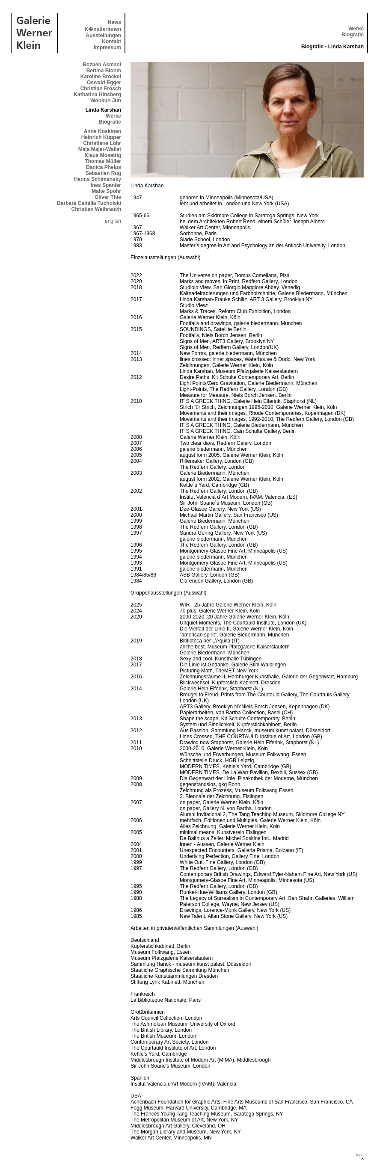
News (114, 22)
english (113, 221)
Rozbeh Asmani (102, 65)
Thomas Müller (103, 161)
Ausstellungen (103, 35)
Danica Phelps (103, 167)
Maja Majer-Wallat (99, 149)
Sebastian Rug (103, 173)
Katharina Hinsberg (97, 95)
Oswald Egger (104, 83)
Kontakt (111, 41)
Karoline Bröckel (100, 77)
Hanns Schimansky (97, 179)
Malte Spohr (106, 191)
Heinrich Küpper (101, 137)
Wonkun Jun (105, 101)
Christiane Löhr (102, 143)
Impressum (107, 47)
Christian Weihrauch (96, 209)
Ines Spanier (106, 185)
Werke (356, 29)
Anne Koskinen (102, 131)
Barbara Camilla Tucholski (89, 203)
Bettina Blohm (103, 71)
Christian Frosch (100, 89)
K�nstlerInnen (103, 29)
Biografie (352, 35)
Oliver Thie (108, 197)
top (359, 1155)
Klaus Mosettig (103, 155)
